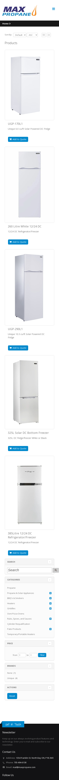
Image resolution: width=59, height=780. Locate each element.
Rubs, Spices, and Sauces (19, 618)
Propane (11, 587)
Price (10, 643)
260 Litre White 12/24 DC (24, 226)
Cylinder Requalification (18, 623)
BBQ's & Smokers (15, 598)
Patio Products (14, 629)
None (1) (11, 673)
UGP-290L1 (15, 329)
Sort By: (8, 34)
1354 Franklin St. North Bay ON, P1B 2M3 (34, 757)
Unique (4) (12, 678)
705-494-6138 (20, 762)
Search (11, 561)
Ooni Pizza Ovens (15, 613)
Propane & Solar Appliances (20, 593)
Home (5, 23)
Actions (12, 687)
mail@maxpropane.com (24, 767)
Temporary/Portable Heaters (21, 634)
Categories (13, 579)
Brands (11, 665)
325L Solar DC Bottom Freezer (28, 433)
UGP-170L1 (15, 124)
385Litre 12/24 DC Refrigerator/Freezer (22, 535)
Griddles (11, 608)
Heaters (11, 603)
